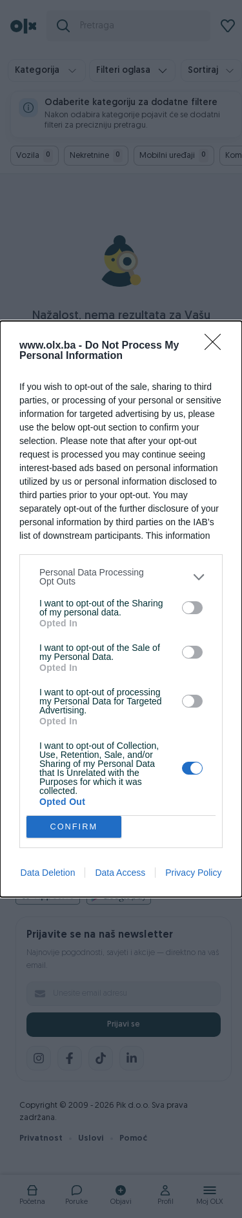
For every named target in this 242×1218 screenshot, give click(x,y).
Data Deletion (48, 872)
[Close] (217, 346)
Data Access (120, 872)
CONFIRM (74, 827)
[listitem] (121, 577)
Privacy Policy (193, 872)
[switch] (192, 607)
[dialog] (121, 609)
